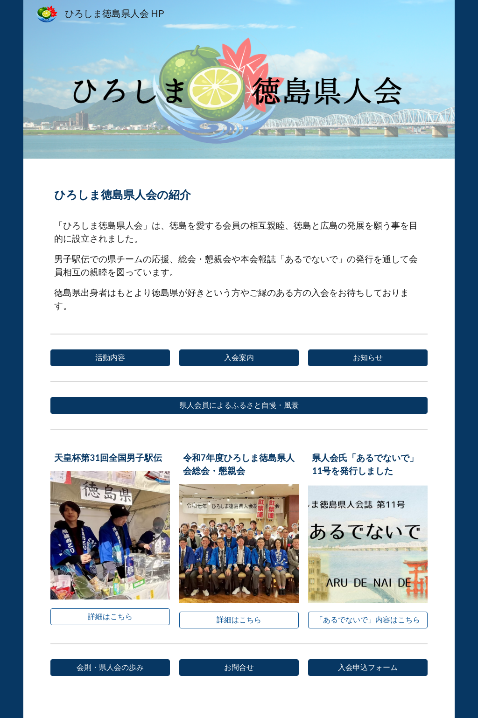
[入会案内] (239, 357)
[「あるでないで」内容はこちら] (368, 620)
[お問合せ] (239, 667)
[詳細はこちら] (110, 616)
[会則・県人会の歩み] (110, 667)
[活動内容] (110, 357)
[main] (238, 191)
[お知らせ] (368, 357)
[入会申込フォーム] (368, 667)
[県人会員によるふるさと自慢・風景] (239, 405)
